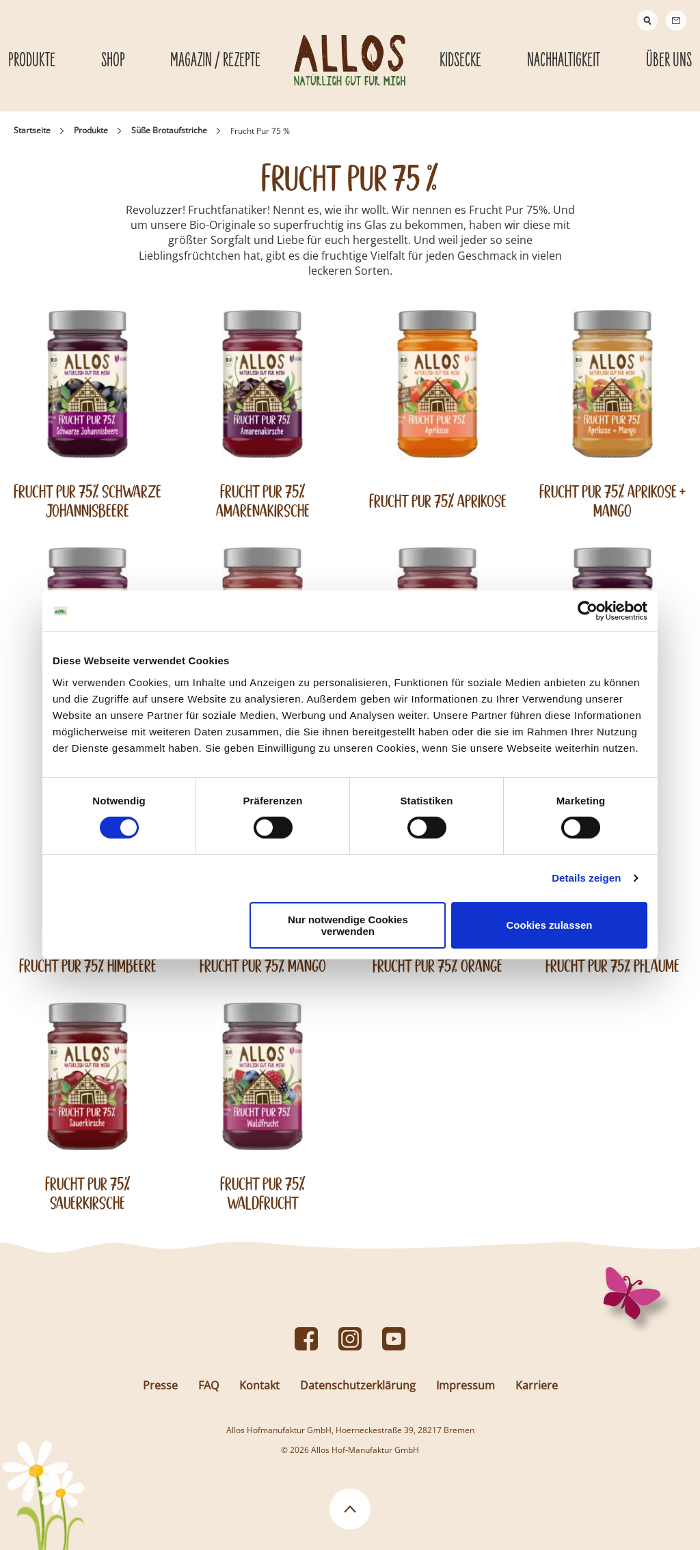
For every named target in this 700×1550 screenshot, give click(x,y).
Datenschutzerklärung (358, 1385)
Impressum (465, 1385)
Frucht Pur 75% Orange (437, 965)
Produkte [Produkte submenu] (31, 60)
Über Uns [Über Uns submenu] (669, 60)
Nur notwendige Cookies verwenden (348, 925)
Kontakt (259, 1385)
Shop (113, 60)
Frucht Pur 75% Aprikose (438, 501)
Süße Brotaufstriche (169, 130)
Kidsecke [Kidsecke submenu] (460, 60)
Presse (160, 1385)
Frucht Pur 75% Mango (263, 965)
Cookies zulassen (550, 925)
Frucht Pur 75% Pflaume (612, 965)
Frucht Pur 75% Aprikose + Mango (612, 501)
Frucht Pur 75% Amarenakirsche (263, 501)
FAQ (208, 1385)
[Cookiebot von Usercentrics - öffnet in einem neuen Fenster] (587, 611)
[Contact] (676, 20)
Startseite (32, 130)
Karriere (536, 1385)
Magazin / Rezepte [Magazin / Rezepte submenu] (215, 60)
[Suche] (647, 20)
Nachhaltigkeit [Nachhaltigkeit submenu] (563, 60)
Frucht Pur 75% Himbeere (88, 965)
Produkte (91, 130)
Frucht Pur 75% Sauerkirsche (88, 1193)
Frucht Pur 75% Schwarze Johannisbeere (87, 501)
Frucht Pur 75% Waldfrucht (263, 1193)
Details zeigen (586, 878)
